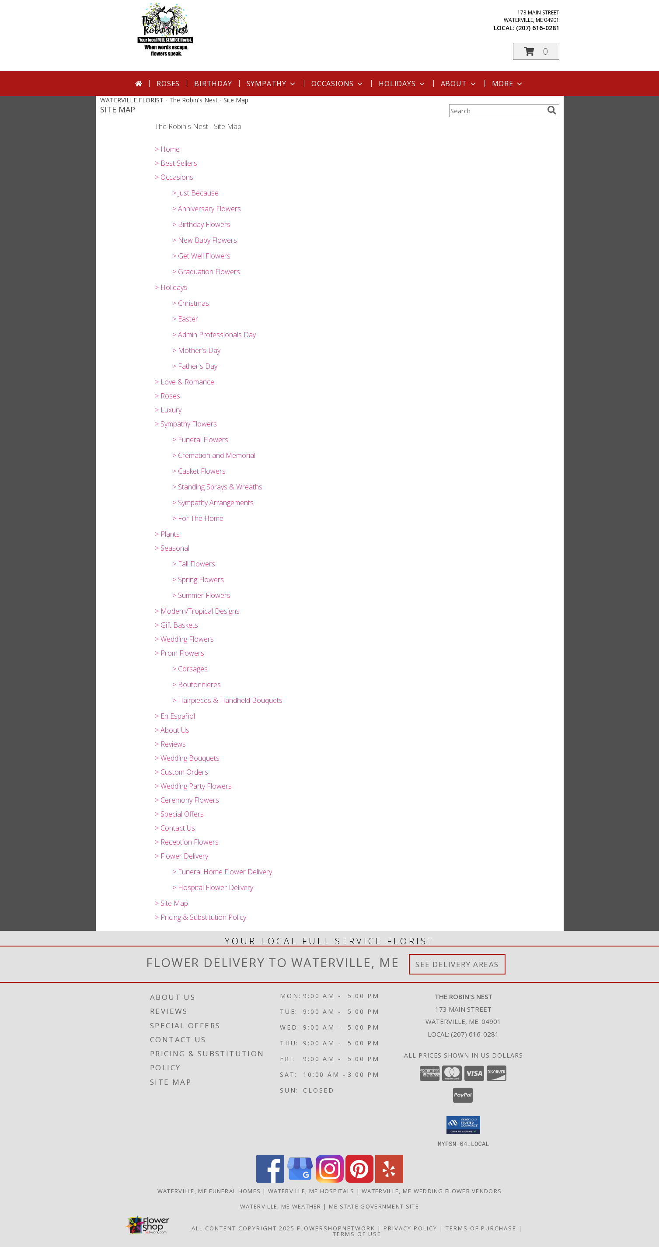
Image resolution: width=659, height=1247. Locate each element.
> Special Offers (179, 814)
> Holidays (171, 287)
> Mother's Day (196, 350)
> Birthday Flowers (201, 224)
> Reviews (170, 744)
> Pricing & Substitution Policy (200, 917)
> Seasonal (172, 548)
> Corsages (190, 669)
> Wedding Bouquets (187, 758)
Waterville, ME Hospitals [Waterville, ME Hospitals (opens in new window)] (311, 1191)
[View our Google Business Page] (300, 1180)
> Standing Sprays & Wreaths (217, 487)
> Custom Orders (181, 772)
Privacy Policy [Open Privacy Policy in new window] (410, 1228)
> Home (167, 149)
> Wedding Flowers (184, 639)
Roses (168, 83)
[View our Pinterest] (359, 1180)
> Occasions (174, 177)
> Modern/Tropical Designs (197, 611)
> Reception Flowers (187, 842)
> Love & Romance (184, 382)
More (508, 83)
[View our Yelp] (389, 1180)
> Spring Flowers (198, 579)
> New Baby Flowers (204, 240)
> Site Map (171, 903)
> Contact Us (175, 828)
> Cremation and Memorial (213, 455)
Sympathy (272, 83)
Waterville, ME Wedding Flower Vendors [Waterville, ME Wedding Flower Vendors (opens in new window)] (432, 1191)
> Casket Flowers (199, 471)
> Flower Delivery (181, 856)
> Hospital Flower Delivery (212, 887)
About (459, 83)
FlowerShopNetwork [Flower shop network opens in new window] (336, 1228)
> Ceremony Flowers (187, 800)
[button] (536, 51)
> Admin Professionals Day (214, 334)
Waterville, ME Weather (280, 1206)
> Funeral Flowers (200, 439)
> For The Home (197, 518)
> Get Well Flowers (201, 256)
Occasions (337, 83)
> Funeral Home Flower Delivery (222, 872)
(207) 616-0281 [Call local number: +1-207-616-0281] (537, 28)
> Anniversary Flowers (206, 208)
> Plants (167, 534)
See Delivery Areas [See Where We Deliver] (457, 964)
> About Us (172, 730)
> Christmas (190, 303)
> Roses (167, 396)
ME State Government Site (374, 1206)
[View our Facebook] (270, 1180)
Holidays (402, 83)
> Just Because (195, 193)
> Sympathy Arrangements (213, 502)
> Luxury (168, 410)
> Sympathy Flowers (186, 424)
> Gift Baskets (176, 625)
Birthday (213, 83)
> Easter (185, 319)
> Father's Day (194, 366)
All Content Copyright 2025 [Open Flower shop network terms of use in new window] (243, 1228)
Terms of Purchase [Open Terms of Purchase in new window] (481, 1228)
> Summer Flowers (201, 595)
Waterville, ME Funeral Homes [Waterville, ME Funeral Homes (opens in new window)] (209, 1191)
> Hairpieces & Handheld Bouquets (227, 700)
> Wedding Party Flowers (193, 786)
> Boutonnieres (196, 684)
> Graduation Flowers (206, 271)
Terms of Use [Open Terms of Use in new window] (357, 1233)
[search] (552, 110)
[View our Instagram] (330, 1180)
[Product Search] (496, 111)
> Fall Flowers (193, 564)
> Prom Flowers (179, 653)
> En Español (175, 716)
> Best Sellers (176, 163)
